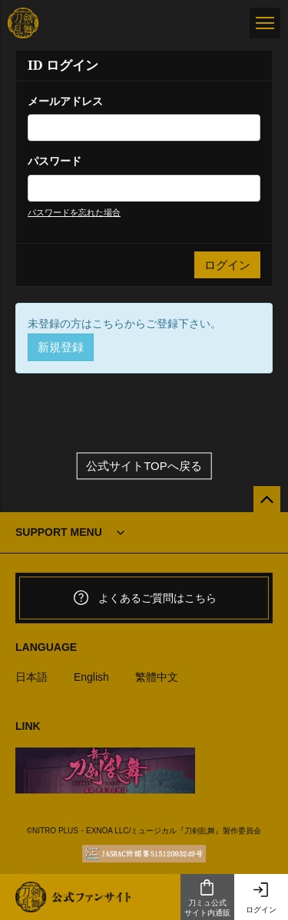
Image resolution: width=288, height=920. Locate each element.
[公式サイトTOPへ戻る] (266, 499)
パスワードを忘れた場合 (74, 212)
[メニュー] (265, 23)
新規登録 (61, 346)
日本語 (31, 677)
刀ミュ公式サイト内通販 (207, 898)
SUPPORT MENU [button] (58, 532)
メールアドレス (65, 101)
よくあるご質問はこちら (144, 598)
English (91, 677)
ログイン (261, 897)
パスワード (54, 161)
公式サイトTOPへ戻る (144, 465)
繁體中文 (156, 677)
